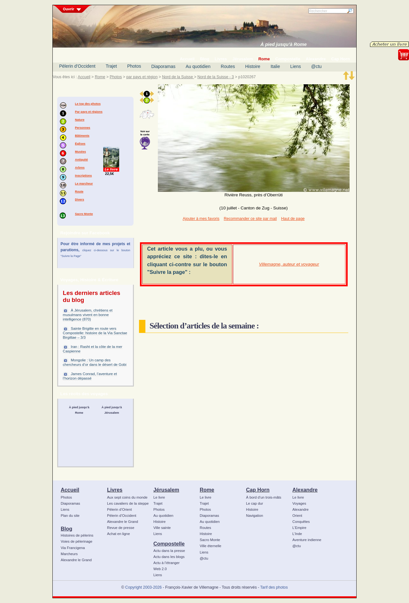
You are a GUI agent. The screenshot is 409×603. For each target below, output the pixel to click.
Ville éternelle (210, 546)
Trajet (111, 66)
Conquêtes (301, 522)
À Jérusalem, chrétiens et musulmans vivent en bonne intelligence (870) (87, 314)
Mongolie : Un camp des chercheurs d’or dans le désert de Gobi (95, 362)
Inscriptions (83, 175)
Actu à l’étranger (166, 563)
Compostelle (169, 543)
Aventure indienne (306, 540)
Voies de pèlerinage (76, 541)
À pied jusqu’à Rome (283, 44)
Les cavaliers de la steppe (128, 503)
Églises (80, 143)
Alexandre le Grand (76, 560)
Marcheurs (69, 554)
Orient (297, 515)
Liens (295, 66)
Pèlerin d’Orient (119, 509)
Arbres (80, 167)
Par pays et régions (89, 111)
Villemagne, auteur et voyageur (289, 264)
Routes (228, 66)
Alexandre (305, 490)
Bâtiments (82, 135)
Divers (79, 199)
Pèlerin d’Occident (77, 66)
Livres (114, 490)
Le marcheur (84, 183)
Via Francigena (73, 548)
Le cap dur (254, 503)
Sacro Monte (84, 213)
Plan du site (70, 515)
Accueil (84, 77)
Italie (275, 66)
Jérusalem (166, 490)
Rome (100, 77)
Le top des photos (88, 103)
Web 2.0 (160, 569)
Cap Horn (257, 490)
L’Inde (297, 534)
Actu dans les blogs (169, 557)
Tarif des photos (274, 587)
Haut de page (293, 218)
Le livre (159, 497)
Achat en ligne (118, 534)
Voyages (299, 503)
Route (79, 191)
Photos (134, 66)
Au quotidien (198, 66)
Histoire (252, 66)
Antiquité (81, 159)
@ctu (316, 66)
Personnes (82, 127)
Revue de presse (120, 528)
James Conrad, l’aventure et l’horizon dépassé (90, 376)
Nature (80, 119)
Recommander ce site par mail (250, 218)
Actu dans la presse (169, 551)
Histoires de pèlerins (77, 535)
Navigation (254, 515)
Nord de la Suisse (178, 77)
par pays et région (142, 77)
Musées (80, 151)
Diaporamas (163, 66)
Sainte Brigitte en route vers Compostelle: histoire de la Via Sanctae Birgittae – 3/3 (95, 333)
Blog (66, 528)
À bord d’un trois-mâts (263, 497)
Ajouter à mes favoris (201, 218)
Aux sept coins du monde (127, 497)
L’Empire (299, 528)
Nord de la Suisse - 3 (215, 77)
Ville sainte (162, 528)
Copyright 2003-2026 (143, 587)
